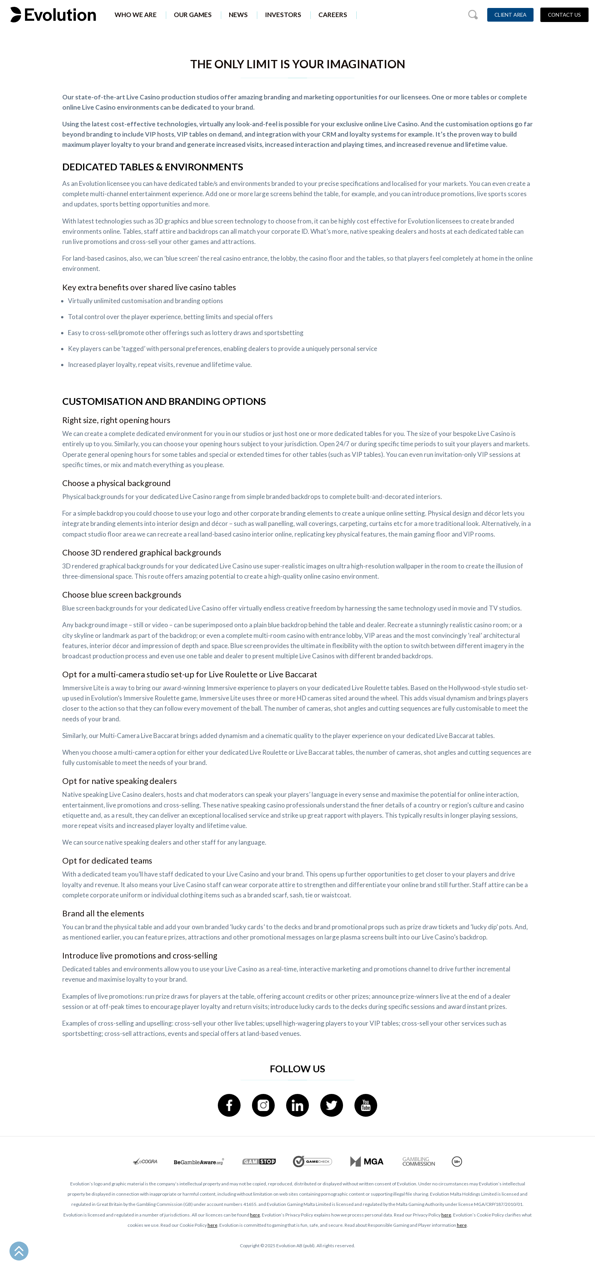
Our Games (193, 15)
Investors (283, 15)
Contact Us (564, 15)
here (255, 1215)
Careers (332, 15)
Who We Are (136, 15)
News (238, 15)
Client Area (510, 15)
